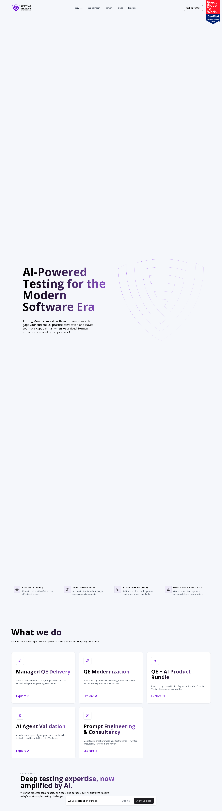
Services (79, 8)
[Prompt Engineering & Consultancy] (111, 732)
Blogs (120, 8)
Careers (109, 8)
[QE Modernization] (111, 677)
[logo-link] (21, 8)
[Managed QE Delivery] (43, 677)
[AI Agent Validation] (43, 732)
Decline (126, 800)
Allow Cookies (143, 800)
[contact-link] (193, 8)
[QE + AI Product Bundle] (179, 677)
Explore (23, 696)
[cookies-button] (83, 800)
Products (132, 8)
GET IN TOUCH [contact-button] (193, 8)
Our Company (94, 8)
